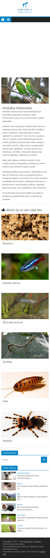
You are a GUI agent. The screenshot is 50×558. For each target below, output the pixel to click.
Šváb (5, 401)
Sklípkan (7, 440)
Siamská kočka (23, 473)
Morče (20, 504)
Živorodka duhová (13, 322)
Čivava (20, 525)
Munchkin (21, 515)
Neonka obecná (11, 283)
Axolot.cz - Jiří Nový (32, 541)
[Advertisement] (25, 48)
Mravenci (8, 243)
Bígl (18, 494)
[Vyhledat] (44, 460)
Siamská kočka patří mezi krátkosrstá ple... (28, 476)
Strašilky (7, 361)
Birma (19, 483)
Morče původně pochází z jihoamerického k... (28, 508)
